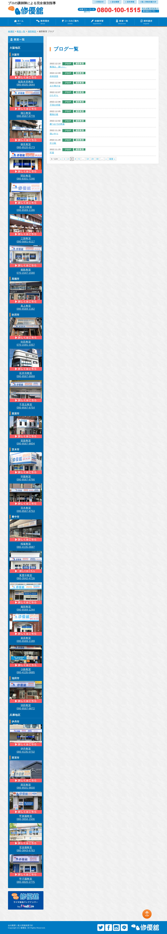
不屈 (52, 152)
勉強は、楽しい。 (58, 67)
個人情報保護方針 (25, 925)
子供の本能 (55, 105)
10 (88, 159)
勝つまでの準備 (57, 124)
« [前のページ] (60, 159)
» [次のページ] (106, 159)
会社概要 (12, 925)
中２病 (53, 143)
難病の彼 (54, 114)
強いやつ (54, 133)
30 (97, 159)
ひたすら (54, 95)
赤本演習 (54, 76)
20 (92, 159)
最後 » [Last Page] (112, 159)
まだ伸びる (55, 86)
